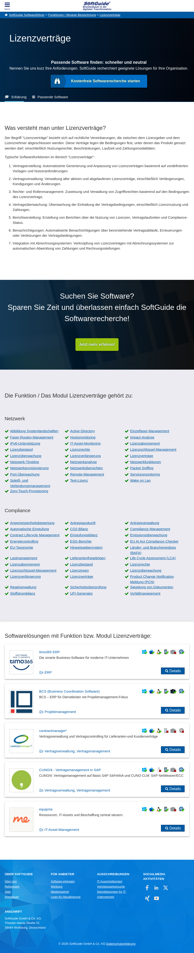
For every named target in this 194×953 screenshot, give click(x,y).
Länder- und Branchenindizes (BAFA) (153, 550)
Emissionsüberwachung (148, 535)
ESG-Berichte (81, 541)
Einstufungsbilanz (84, 535)
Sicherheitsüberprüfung (88, 587)
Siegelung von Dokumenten (151, 587)
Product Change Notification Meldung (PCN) (152, 579)
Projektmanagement (60, 712)
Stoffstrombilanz (22, 593)
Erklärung (18, 97)
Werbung (56, 886)
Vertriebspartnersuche (111, 886)
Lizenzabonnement (145, 443)
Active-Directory (82, 431)
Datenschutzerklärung (120, 943)
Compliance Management (150, 529)
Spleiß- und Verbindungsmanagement (30, 483)
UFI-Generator (81, 593)
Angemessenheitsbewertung (32, 523)
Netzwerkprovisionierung (29, 468)
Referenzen (12, 886)
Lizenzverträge (110, 15)
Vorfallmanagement (145, 593)
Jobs (8, 891)
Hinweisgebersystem (86, 547)
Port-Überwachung (24, 474)
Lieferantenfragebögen (87, 558)
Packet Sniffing (141, 468)
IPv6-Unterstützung (25, 443)
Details (175, 671)
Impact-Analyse (142, 437)
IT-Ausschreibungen (109, 881)
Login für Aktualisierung (65, 897)
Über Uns (11, 881)
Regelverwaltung (23, 587)
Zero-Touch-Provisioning (29, 491)
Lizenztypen (79, 570)
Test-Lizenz (79, 480)
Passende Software (52, 97)
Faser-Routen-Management (31, 437)
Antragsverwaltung (144, 523)
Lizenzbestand (21, 449)
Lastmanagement (23, 558)
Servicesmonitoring (145, 474)
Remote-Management (87, 474)
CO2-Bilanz (79, 529)
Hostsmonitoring (82, 437)
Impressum (12, 897)
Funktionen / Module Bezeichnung (72, 15)
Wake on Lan (140, 480)
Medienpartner (60, 891)
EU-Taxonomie (21, 547)
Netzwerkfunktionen (145, 462)
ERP (48, 672)
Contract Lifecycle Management (35, 535)
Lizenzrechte (80, 449)
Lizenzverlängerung (85, 456)
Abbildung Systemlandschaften (34, 431)
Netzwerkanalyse (83, 462)
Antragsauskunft (82, 523)
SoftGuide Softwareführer (27, 15)
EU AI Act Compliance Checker (154, 541)
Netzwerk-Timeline (24, 462)
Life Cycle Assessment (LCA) (152, 558)
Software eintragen (63, 881)
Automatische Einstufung (29, 529)
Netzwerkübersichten (86, 468)
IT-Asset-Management (62, 830)
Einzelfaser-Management (149, 431)
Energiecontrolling (24, 541)
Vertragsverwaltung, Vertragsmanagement (77, 751)
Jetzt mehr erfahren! (97, 344)
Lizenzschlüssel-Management (153, 449)
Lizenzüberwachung (25, 456)
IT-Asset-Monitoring (85, 443)
